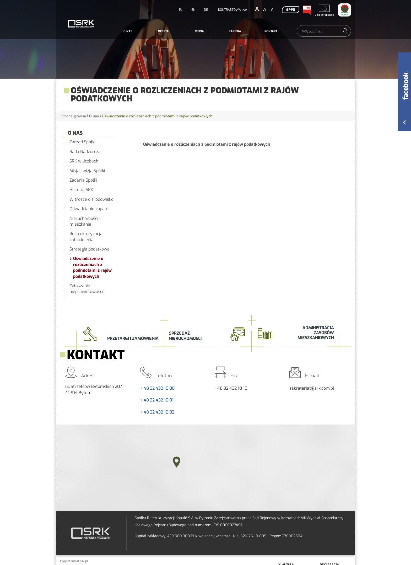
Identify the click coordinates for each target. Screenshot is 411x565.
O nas (127, 31)
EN (193, 10)
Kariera (235, 31)
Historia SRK (81, 189)
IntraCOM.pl (79, 561)
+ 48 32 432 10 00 (157, 388)
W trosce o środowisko (91, 199)
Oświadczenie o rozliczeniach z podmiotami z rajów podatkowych (92, 267)
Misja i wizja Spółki (87, 170)
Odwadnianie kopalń (88, 208)
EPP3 (290, 9)
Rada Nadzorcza (85, 151)
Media (199, 31)
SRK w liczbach (83, 161)
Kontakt (270, 31)
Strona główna (73, 116)
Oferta (163, 31)
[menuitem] (128, 31)
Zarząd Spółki (82, 142)
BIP (306, 10)
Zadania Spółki (83, 180)
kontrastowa (229, 10)
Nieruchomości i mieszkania (84, 221)
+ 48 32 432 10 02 (157, 412)
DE (206, 10)
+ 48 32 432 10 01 (157, 400)
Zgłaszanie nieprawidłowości (86, 288)
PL (180, 10)
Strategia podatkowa (89, 249)
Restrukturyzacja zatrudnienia (85, 236)
